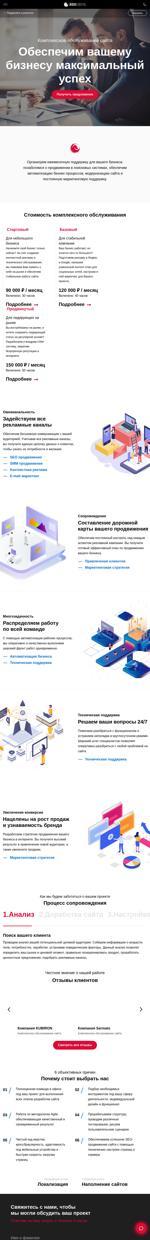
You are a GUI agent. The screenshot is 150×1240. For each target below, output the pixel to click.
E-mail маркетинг (24, 401)
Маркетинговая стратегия (107, 493)
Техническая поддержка (31, 588)
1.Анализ (18, 840)
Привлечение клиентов (105, 487)
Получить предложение (75, 94)
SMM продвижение (26, 389)
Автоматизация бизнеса (31, 582)
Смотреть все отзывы (75, 970)
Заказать (137, 13)
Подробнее (19, 304)
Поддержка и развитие (20, 12)
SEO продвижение (26, 383)
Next (141, 935)
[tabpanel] (45, 938)
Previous (8, 935)
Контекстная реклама (28, 395)
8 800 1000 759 (144, 4)
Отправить (27, 1213)
